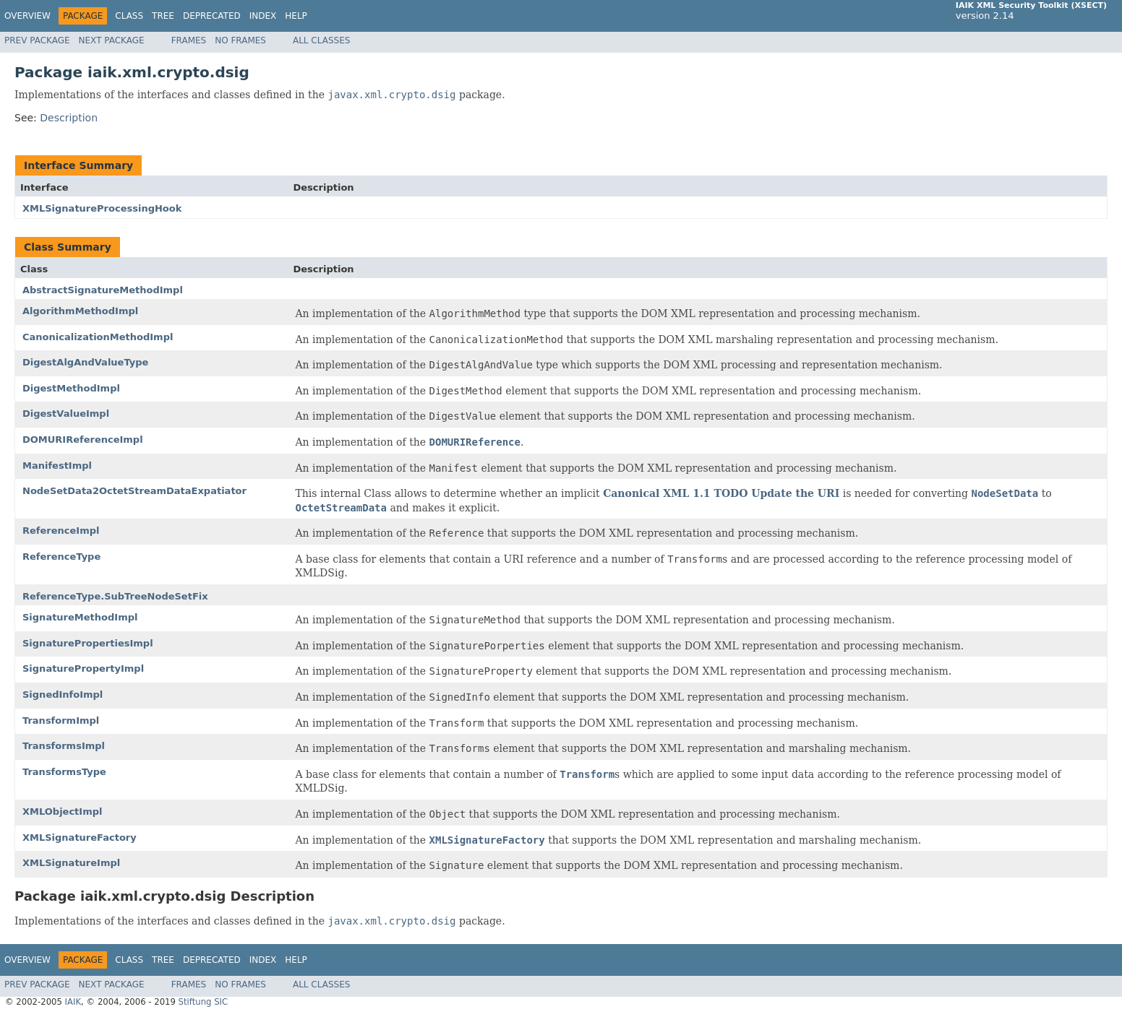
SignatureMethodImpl (79, 617)
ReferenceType (61, 556)
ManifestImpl (57, 465)
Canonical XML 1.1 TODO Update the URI (721, 493)
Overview (27, 16)
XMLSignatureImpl (71, 862)
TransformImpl (60, 720)
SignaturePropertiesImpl (87, 643)
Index (263, 16)
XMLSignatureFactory (79, 837)
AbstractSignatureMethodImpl (102, 290)
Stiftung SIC (203, 1002)
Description (69, 118)
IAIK (73, 1002)
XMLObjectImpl (62, 811)
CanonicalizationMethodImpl (97, 337)
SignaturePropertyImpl (83, 668)
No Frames (240, 40)
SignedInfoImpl (62, 694)
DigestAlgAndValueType (85, 362)
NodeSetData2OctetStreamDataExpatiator (134, 490)
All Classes (321, 40)
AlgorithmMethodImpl (80, 311)
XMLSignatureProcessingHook (101, 208)
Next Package (112, 40)
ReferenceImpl (60, 530)
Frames (189, 40)
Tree (163, 16)
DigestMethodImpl (71, 388)
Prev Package (37, 40)
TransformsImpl (63, 745)
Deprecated (212, 16)
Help (296, 16)
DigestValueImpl (65, 413)
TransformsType (64, 771)
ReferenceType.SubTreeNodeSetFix (115, 596)
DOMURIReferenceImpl (82, 439)
